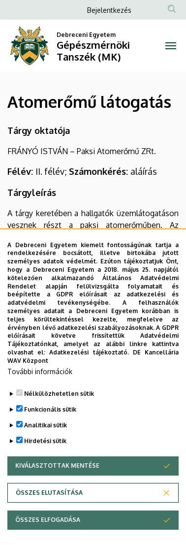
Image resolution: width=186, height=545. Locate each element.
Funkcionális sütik (50, 433)
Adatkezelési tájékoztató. (88, 376)
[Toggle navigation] (170, 46)
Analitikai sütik (45, 448)
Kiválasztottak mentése (57, 489)
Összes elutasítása (49, 516)
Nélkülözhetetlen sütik (59, 417)
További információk (39, 395)
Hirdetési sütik (45, 464)
